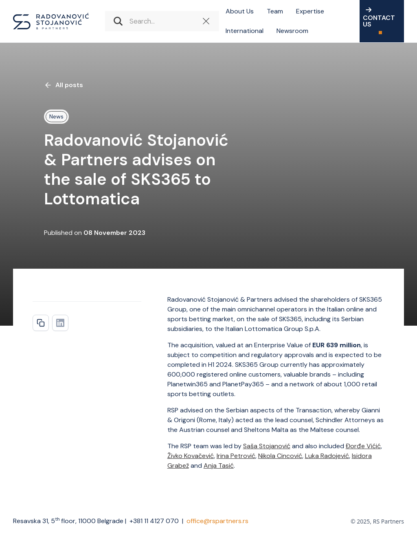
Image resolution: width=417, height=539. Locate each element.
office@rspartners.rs (217, 521)
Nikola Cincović (280, 455)
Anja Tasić (219, 465)
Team (275, 11)
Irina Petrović (236, 455)
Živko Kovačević (190, 455)
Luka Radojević (327, 455)
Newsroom (292, 30)
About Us (240, 11)
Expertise (310, 11)
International (244, 30)
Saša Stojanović (266, 446)
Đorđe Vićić (363, 446)
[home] (51, 21)
